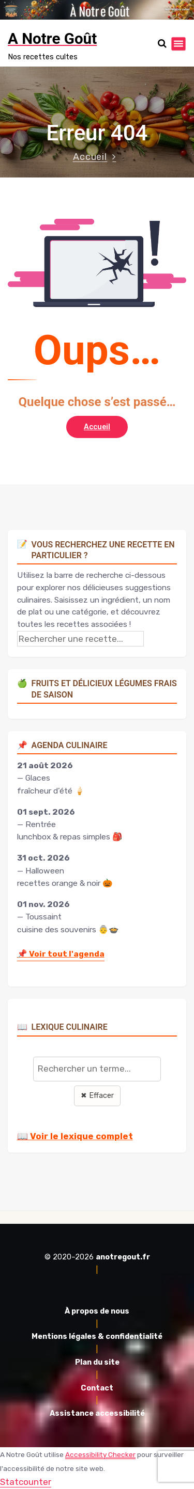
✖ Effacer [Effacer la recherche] (97, 1095)
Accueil (90, 157)
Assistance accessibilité (97, 1413)
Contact (97, 1388)
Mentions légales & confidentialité (97, 1336)
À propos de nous (97, 1311)
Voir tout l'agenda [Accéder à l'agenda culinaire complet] (61, 954)
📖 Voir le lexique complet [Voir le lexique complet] (75, 1136)
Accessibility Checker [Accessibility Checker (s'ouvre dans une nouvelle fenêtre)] (100, 1454)
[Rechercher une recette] (80, 638)
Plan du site (97, 1362)
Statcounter (25, 1482)
